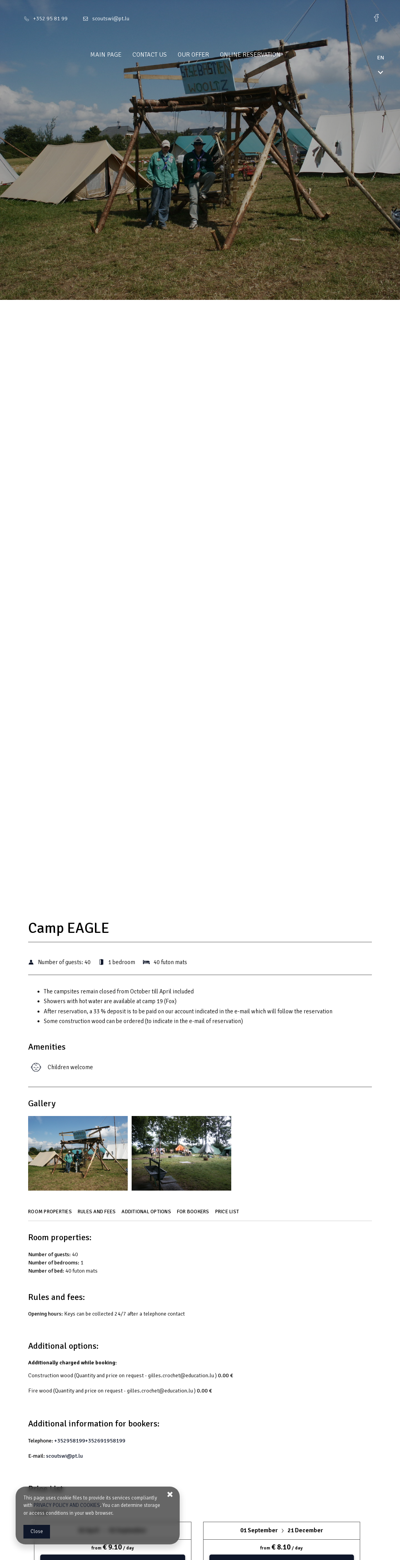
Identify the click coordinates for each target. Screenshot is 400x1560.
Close (36, 1531)
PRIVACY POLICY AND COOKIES (67, 1505)
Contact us (164, 55)
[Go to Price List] (228, 1214)
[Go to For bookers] (194, 1214)
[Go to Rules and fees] (98, 1214)
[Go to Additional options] (147, 1214)
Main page (120, 55)
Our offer (208, 55)
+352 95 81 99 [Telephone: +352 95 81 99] (50, 18)
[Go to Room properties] (51, 1214)
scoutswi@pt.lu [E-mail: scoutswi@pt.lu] (110, 18)
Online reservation (265, 55)
